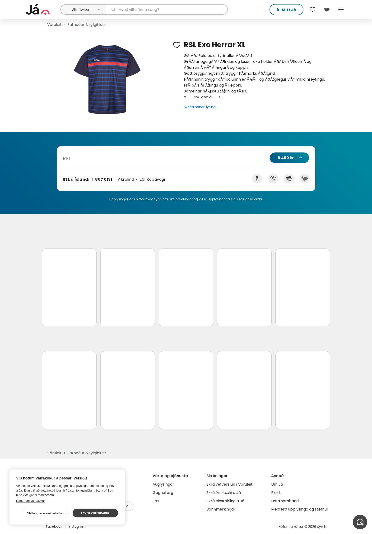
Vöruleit (54, 24)
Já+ (156, 501)
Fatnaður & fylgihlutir (86, 24)
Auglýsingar (163, 484)
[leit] (167, 9)
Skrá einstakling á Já (225, 501)
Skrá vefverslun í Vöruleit (229, 484)
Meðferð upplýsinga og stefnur (299, 509)
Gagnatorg (163, 492)
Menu (341, 9)
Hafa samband (285, 501)
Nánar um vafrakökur (30, 500)
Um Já (277, 484)
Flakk (276, 492)
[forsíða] (42, 9)
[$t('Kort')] (326, 9)
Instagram (77, 526)
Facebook (54, 526)
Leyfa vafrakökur (95, 513)
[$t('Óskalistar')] (312, 9)
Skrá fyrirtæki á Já (223, 492)
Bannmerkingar (220, 509)
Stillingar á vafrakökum (47, 513)
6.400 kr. (286, 158)
